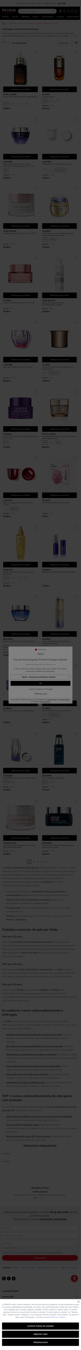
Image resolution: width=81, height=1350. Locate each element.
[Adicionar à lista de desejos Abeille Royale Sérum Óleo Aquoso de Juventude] (36, 527)
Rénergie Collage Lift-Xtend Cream (17, 367)
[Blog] (60, 11)
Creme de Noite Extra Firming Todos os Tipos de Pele (58, 368)
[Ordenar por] (65, 43)
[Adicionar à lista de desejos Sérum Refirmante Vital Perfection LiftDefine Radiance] (75, 597)
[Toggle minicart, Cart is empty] (76, 11)
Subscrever (40, 1258)
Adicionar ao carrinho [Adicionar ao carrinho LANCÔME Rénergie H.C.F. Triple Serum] (20, 770)
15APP (53, 3)
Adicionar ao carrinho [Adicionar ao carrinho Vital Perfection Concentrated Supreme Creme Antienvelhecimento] (59, 226)
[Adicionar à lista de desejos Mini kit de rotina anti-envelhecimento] (36, 666)
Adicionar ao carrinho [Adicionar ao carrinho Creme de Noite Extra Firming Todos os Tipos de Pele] (59, 359)
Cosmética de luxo (16, 23)
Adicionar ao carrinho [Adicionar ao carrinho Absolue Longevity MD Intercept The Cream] (20, 495)
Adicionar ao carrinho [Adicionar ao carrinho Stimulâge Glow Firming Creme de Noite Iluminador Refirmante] (20, 838)
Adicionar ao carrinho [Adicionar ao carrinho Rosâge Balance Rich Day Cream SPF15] (20, 226)
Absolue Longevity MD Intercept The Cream (18, 504)
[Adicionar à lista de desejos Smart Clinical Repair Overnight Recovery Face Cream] (36, 392)
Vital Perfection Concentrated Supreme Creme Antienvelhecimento (58, 234)
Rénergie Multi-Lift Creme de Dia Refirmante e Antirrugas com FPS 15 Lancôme (18, 165)
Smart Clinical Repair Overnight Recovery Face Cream (20, 437)
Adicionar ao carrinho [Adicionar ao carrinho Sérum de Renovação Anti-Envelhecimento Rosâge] (59, 295)
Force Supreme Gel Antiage (53, 778)
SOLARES (60, 17)
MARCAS (5, 17)
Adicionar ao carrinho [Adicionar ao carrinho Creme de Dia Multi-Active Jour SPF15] (20, 295)
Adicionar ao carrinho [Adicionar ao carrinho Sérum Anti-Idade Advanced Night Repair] (20, 89)
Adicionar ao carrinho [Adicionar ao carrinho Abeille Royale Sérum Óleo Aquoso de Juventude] (20, 564)
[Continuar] (51, 862)
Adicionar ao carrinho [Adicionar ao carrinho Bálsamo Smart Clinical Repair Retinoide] (59, 564)
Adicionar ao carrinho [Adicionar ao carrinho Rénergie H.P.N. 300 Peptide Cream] (59, 157)
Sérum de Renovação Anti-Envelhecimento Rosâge (53, 304)
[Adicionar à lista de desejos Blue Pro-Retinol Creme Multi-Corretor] (36, 597)
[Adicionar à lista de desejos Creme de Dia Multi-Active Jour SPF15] (36, 258)
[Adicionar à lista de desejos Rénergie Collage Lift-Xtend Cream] (36, 322)
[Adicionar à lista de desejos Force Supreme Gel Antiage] (75, 733)
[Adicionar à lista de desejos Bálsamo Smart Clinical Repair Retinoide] (75, 527)
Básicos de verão (28, 1267)
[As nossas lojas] (64, 11)
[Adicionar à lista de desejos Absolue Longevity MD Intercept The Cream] (36, 458)
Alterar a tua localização (40, 1345)
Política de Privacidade (17, 1253)
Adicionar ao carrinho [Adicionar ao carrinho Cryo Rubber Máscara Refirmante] (59, 495)
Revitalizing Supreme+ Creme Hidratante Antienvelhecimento (59, 437)
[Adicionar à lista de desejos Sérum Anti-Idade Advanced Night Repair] (36, 52)
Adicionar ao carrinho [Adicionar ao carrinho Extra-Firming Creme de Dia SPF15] (59, 703)
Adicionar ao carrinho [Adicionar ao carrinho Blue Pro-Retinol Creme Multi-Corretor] (20, 634)
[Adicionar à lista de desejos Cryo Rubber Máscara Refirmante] (75, 458)
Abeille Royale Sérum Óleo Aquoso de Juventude (18, 573)
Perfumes (25, 17)
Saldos (16, 1267)
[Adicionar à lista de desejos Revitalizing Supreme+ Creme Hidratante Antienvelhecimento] (75, 392)
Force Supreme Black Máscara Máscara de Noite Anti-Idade (58, 846)
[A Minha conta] (68, 11)
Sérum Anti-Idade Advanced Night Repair (20, 97)
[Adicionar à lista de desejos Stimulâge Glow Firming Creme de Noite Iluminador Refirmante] (36, 801)
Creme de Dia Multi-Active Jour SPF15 (18, 303)
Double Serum (48, 97)
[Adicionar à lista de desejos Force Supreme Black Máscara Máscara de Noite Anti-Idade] (75, 801)
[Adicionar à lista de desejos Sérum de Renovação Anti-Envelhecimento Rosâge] (75, 258)
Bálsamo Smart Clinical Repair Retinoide (58, 572)
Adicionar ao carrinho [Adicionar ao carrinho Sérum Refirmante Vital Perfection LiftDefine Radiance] (59, 634)
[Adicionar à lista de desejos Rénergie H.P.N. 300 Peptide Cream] (75, 119)
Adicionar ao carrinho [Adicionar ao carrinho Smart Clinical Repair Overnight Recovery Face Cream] (20, 429)
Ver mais (74, 36)
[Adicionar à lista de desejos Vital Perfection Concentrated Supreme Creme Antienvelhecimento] (75, 189)
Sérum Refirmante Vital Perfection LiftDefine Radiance (56, 642)
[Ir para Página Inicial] (3, 23)
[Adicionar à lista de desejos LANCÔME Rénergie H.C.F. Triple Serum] (36, 733)
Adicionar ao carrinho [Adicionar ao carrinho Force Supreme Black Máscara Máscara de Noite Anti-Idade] (59, 838)
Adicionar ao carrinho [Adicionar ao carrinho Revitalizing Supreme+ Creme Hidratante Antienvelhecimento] (59, 429)
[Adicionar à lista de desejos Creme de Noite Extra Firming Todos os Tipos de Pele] (75, 322)
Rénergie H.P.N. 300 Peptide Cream (56, 164)
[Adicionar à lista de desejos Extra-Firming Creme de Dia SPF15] (75, 666)
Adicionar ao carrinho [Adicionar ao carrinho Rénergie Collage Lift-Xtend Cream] (20, 359)
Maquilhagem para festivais (48, 1267)
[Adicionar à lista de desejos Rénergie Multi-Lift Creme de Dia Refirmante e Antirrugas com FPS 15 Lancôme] (36, 119)
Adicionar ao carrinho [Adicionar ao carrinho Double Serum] (59, 89)
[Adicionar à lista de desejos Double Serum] (75, 52)
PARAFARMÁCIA (48, 17)
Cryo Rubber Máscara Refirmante (56, 503)
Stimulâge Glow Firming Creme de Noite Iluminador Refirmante (19, 846)
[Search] (53, 11)
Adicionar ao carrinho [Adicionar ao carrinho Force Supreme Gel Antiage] (59, 770)
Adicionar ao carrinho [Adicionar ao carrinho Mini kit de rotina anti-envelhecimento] (20, 703)
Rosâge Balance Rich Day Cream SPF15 (19, 233)
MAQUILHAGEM (73, 17)
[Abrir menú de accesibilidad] (74, 1278)
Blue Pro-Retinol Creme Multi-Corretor (19, 641)
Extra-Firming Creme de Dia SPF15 (56, 711)
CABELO (35, 17)
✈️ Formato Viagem (69, 1267)
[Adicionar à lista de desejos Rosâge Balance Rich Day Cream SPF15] (36, 189)
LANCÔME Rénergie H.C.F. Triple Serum (19, 778)
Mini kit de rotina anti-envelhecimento (18, 711)
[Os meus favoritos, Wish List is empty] (72, 11)
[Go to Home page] (9, 11)
